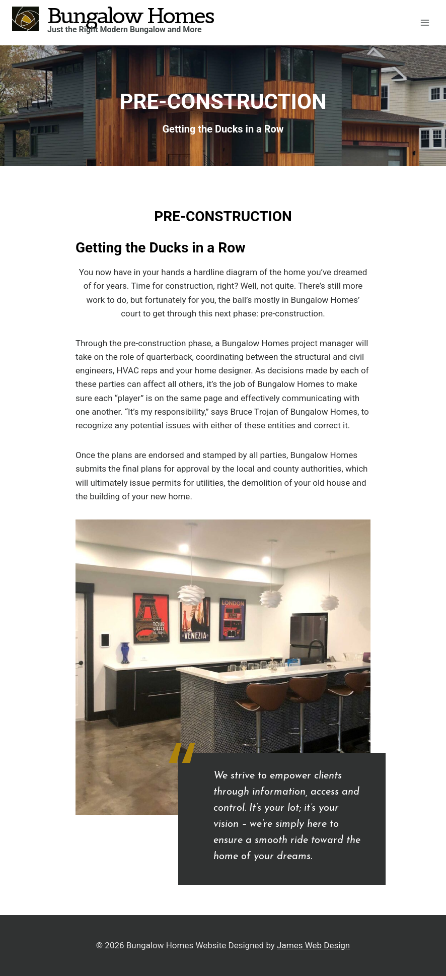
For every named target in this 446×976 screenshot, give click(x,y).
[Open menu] (424, 22)
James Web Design (313, 945)
